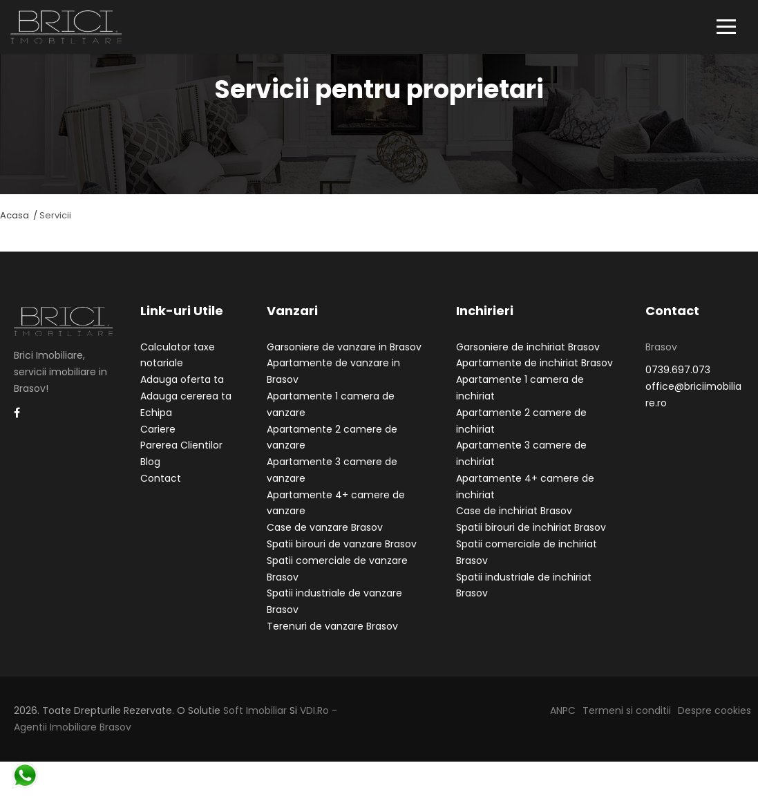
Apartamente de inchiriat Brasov (534, 374)
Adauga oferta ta (182, 391)
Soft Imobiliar (255, 721)
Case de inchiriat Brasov (514, 522)
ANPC (563, 721)
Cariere (158, 440)
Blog (150, 473)
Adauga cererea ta (185, 407)
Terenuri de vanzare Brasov (332, 638)
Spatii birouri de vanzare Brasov (342, 556)
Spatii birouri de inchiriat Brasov (531, 539)
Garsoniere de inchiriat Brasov (528, 358)
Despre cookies (714, 721)
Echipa (156, 424)
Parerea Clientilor (181, 457)
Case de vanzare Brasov (325, 539)
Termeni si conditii (626, 721)
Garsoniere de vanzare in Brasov (344, 358)
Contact (160, 489)
